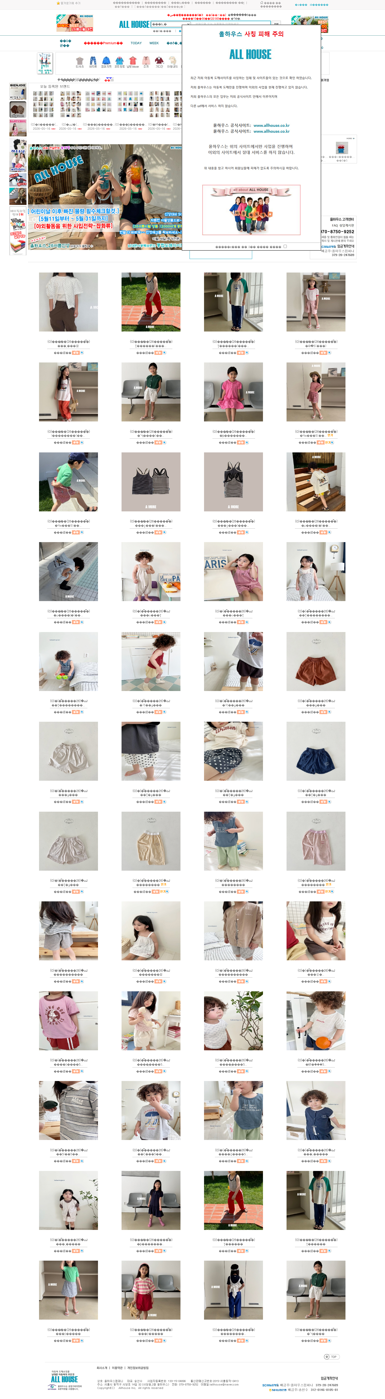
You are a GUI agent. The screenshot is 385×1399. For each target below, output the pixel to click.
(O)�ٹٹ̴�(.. (70, 124)
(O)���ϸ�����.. (99, 124)
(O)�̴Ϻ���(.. (159, 124)
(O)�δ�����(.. (44, 124)
